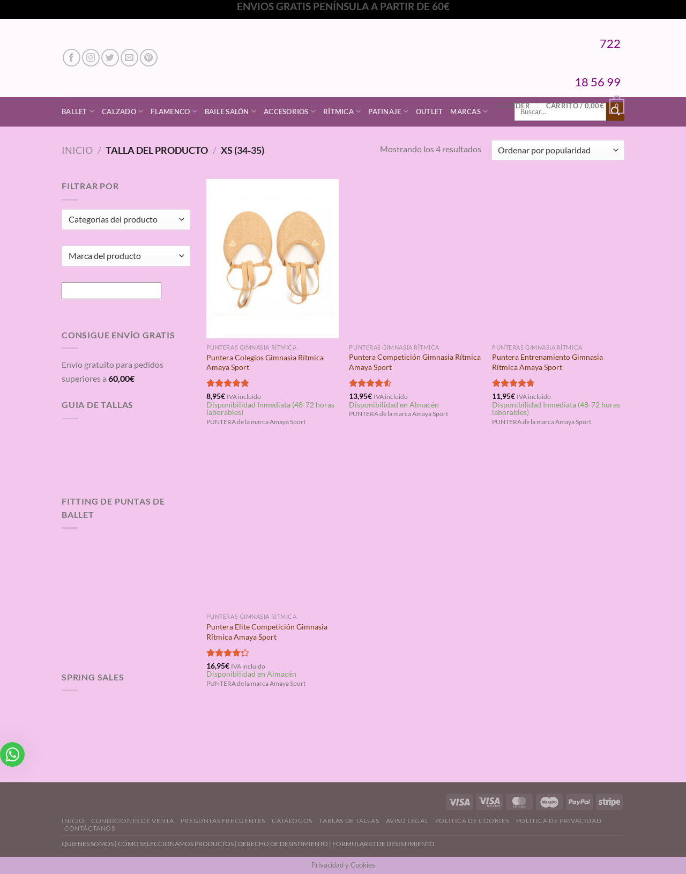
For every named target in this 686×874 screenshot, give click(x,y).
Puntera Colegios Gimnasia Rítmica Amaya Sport (265, 362)
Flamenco (174, 111)
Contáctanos (89, 828)
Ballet (78, 111)
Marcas (469, 111)
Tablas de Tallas (349, 821)
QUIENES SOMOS (88, 844)
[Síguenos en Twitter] (110, 57)
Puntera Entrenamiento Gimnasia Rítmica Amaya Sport (547, 362)
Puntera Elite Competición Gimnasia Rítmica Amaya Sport (266, 631)
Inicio (77, 150)
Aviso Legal (407, 821)
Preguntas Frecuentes (223, 821)
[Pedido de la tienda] (557, 150)
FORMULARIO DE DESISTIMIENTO (383, 844)
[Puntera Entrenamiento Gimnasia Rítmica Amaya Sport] (558, 258)
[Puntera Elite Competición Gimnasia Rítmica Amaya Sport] (272, 528)
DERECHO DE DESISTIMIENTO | (285, 844)
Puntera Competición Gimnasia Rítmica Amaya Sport (415, 362)
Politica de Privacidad (558, 821)
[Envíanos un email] (129, 57)
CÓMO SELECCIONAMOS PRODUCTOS (176, 844)
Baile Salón (230, 111)
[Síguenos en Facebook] (71, 57)
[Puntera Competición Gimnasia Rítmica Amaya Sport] (415, 258)
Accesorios (290, 111)
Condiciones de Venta (132, 821)
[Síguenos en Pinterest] (149, 57)
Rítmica (342, 111)
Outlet (429, 111)
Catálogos (292, 821)
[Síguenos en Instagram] (91, 57)
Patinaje (388, 111)
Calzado (122, 111)
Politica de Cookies (472, 821)
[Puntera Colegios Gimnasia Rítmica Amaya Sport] (272, 258)
